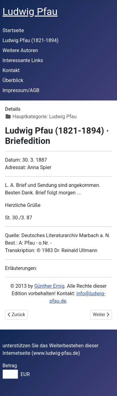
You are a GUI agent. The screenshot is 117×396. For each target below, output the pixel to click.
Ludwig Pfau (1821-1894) (30, 40)
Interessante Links (22, 60)
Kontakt (11, 70)
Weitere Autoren (20, 50)
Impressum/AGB (20, 90)
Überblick (12, 80)
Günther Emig (49, 286)
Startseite (13, 30)
